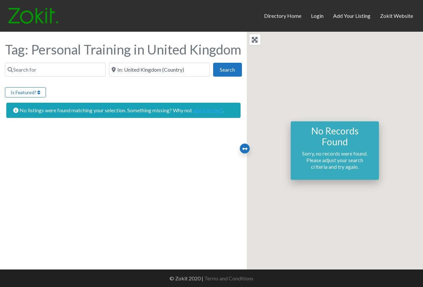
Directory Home (282, 16)
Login (317, 16)
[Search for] (55, 70)
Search (231, 69)
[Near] (159, 70)
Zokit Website (396, 16)
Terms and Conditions (228, 278)
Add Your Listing (351, 16)
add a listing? (207, 110)
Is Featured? (25, 92)
